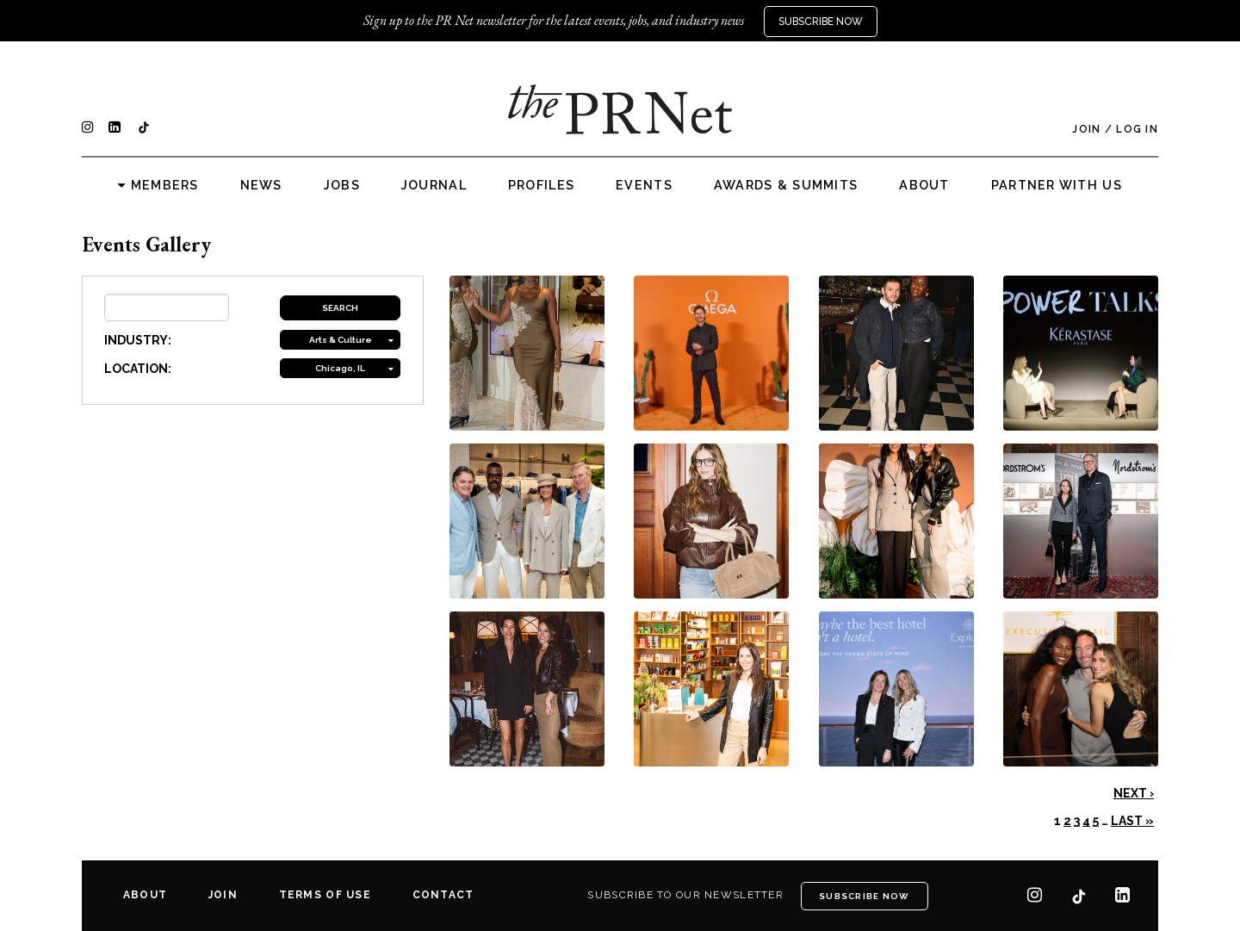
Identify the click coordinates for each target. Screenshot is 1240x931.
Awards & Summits (786, 185)
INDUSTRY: (137, 340)
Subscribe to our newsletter (685, 895)
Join (1086, 129)
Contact (443, 895)
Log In (1137, 129)
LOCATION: (137, 369)
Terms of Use (325, 895)
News (261, 185)
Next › (1133, 793)
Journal (434, 185)
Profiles (541, 185)
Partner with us (1056, 185)
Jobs (342, 185)
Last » (1132, 821)
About (924, 185)
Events (644, 185)
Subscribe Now (820, 22)
